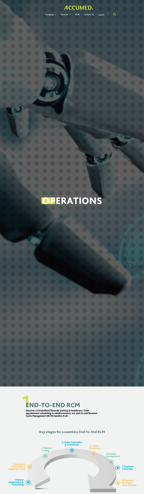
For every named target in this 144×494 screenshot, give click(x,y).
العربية (101, 14)
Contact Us (89, 14)
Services (66, 14)
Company (51, 14)
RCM (77, 14)
